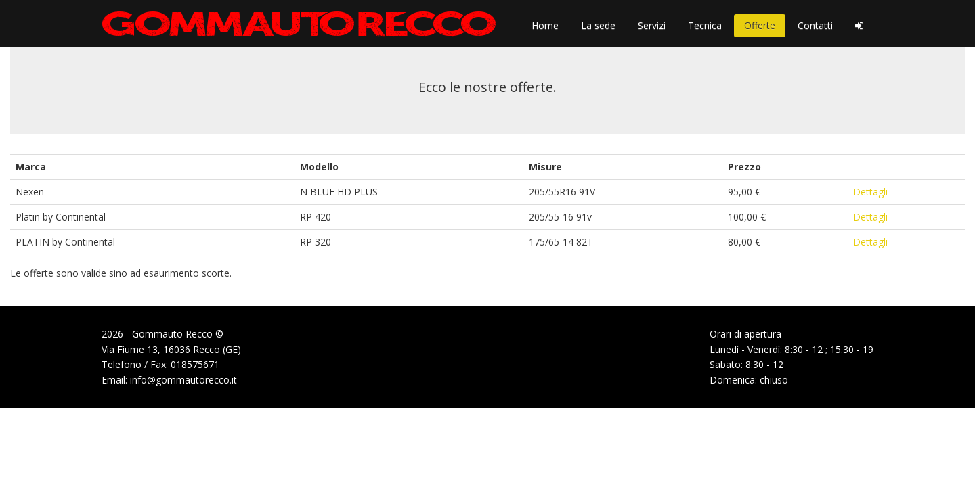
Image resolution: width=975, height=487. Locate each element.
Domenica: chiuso (749, 379)
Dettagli (870, 191)
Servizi (652, 25)
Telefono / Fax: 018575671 (160, 364)
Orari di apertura (745, 333)
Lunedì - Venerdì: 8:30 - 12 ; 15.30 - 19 (791, 349)
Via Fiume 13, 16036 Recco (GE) (171, 349)
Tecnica (705, 25)
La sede (598, 25)
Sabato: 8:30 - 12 (746, 364)
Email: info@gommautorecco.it (169, 379)
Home (545, 25)
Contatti (815, 25)
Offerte (759, 25)
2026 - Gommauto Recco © (162, 333)
